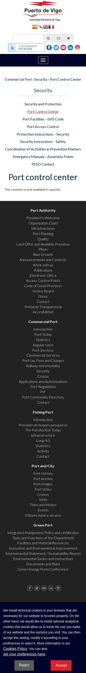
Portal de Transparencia (43, 306)
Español (35, 26)
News (43, 296)
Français (51, 26)
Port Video (43, 489)
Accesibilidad (43, 312)
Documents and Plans (43, 564)
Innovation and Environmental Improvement (43, 548)
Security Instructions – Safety (43, 141)
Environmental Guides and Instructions (43, 558)
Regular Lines (43, 345)
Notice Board (43, 291)
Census (43, 376)
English (46, 26)
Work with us (43, 265)
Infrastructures (43, 228)
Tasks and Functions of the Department (43, 538)
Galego (40, 26)
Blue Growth (43, 254)
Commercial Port (18, 79)
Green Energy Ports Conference (43, 569)
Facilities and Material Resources (43, 543)
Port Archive (43, 478)
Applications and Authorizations (43, 381)
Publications (43, 270)
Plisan (43, 249)
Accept (61, 665)
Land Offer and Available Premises (43, 244)
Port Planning (43, 233)
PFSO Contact (43, 164)
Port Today (43, 334)
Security (40, 79)
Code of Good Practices (43, 285)
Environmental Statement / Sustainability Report (43, 553)
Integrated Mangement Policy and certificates (43, 532)
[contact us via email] (58, 38)
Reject (24, 665)
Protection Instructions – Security (43, 134)
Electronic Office (43, 275)
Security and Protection (43, 104)
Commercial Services (43, 355)
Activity (43, 451)
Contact (43, 301)
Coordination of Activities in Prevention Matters (43, 149)
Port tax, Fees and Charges (43, 360)
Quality (43, 239)
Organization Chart (43, 223)
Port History (43, 473)
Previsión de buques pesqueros (43, 425)
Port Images (43, 484)
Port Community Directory (43, 397)
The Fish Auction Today (43, 430)
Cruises (43, 494)
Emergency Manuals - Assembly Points (43, 156)
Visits (43, 499)
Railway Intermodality (43, 365)
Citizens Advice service (43, 515)
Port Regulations (43, 386)
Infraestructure (43, 435)
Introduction (43, 329)
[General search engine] (33, 38)
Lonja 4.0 (43, 440)
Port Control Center (65, 79)
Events (43, 510)
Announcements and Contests (43, 259)
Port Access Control (43, 126)
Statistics (43, 339)
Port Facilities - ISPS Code (43, 119)
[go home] (68, 38)
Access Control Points (43, 280)
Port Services (43, 350)
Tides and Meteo (43, 504)
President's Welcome (43, 218)
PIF (43, 392)
